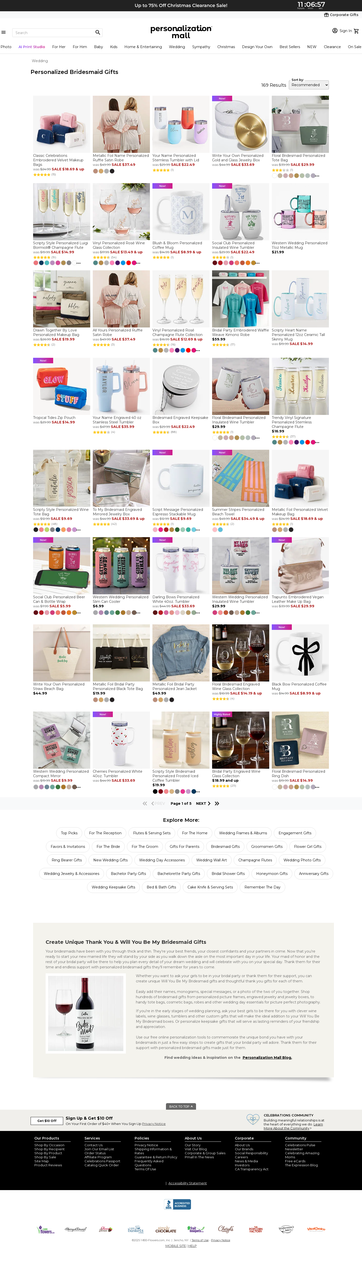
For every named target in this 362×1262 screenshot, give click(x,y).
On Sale (354, 47)
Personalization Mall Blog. (267, 1057)
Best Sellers (290, 47)
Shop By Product (48, 1153)
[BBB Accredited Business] (177, 1209)
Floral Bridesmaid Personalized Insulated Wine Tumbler (238, 419)
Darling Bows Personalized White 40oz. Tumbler (175, 599)
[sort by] (309, 84)
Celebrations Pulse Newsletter (300, 1147)
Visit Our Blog (196, 1149)
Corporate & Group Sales (205, 1153)
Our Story (193, 1145)
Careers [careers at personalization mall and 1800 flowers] (241, 1157)
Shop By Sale (45, 1157)
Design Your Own (257, 47)
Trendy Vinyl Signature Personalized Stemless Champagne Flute (292, 422)
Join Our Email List (99, 1149)
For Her (58, 47)
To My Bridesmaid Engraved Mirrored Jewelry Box (117, 511)
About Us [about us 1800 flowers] (242, 1145)
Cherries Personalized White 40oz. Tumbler (117, 773)
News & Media (246, 1161)
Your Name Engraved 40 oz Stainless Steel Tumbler (117, 419)
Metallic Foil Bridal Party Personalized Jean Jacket (174, 686)
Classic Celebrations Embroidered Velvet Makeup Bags (58, 160)
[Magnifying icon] (97, 32)
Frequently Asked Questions (149, 1163)
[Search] (57, 32)
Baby (98, 47)
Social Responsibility (251, 1153)
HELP (192, 1246)
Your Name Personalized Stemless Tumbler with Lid (175, 157)
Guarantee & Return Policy (156, 1157)
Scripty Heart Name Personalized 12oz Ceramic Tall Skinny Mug (298, 334)
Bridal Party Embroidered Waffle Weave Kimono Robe (240, 332)
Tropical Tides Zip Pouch (54, 417)
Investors (242, 1165)
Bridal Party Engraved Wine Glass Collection (236, 773)
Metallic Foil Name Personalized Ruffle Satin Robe (121, 157)
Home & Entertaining (143, 47)
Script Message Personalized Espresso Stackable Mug (177, 511)
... (317, 175)
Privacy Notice (154, 1124)
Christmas (226, 47)
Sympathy (201, 47)
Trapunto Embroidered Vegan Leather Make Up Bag (298, 599)
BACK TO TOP (181, 1106)
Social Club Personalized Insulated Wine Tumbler (233, 245)
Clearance (332, 47)
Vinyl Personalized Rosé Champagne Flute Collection (177, 332)
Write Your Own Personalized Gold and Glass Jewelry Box (237, 157)
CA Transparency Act (251, 1169)
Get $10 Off (46, 1121)
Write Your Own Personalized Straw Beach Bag (58, 686)
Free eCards (295, 1161)
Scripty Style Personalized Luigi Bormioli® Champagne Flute (60, 245)
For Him (80, 47)
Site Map (41, 1161)
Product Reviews (48, 1165)
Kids (113, 47)
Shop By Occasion (49, 1145)
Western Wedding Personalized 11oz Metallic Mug (299, 245)
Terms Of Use (145, 1169)
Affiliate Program (98, 1157)
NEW (312, 47)
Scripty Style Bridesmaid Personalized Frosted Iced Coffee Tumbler (175, 776)
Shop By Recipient (49, 1149)
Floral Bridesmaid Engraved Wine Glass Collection (236, 686)
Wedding (177, 47)
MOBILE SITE (175, 1246)
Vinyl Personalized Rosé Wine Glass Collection (119, 245)
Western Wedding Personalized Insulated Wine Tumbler (240, 599)
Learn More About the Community (293, 1126)
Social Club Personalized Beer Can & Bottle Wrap (59, 599)
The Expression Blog (301, 1165)
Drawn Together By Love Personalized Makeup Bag (56, 332)
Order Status (95, 1153)
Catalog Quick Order (101, 1165)
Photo (6, 47)
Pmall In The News (199, 1157)
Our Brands (244, 1149)
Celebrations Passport (102, 1161)
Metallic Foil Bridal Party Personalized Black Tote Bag (118, 686)
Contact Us (93, 1145)
